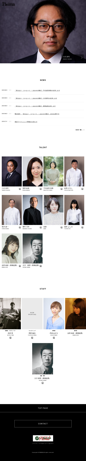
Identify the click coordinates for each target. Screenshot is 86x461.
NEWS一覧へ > (80, 130)
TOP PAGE (43, 408)
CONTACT (43, 424)
